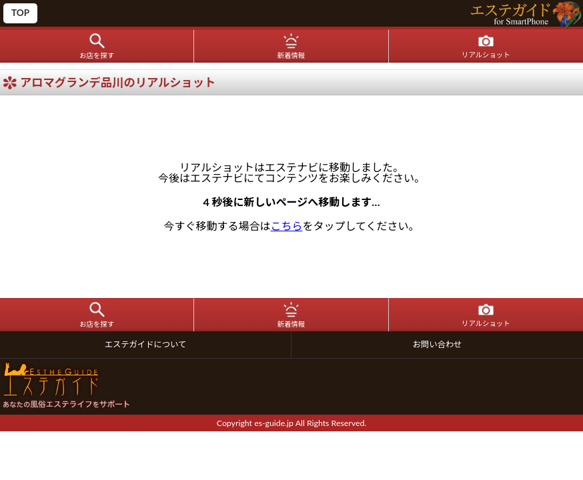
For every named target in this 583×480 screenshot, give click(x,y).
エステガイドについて (146, 344)
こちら (286, 225)
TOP (20, 12)
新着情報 (291, 55)
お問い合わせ (437, 344)
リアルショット (486, 55)
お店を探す (96, 55)
